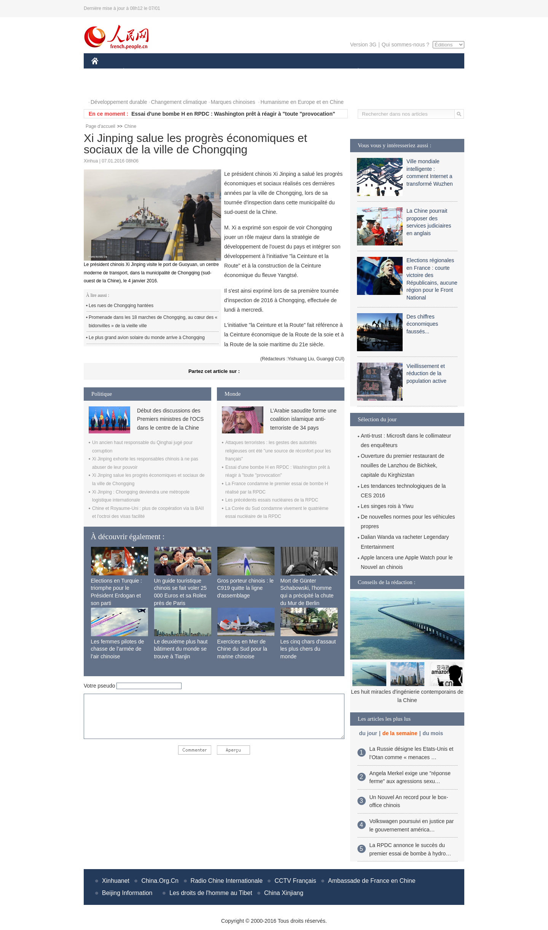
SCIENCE (237, 71)
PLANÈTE (354, 71)
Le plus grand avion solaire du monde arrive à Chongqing (147, 337)
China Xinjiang (283, 893)
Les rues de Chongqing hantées (121, 305)
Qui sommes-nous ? (405, 44)
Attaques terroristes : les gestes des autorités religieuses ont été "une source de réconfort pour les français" (278, 451)
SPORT (384, 71)
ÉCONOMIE (137, 71)
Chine (130, 126)
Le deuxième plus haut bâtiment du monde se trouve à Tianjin (181, 649)
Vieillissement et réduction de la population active (426, 373)
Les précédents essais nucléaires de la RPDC (271, 500)
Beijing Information (127, 893)
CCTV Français (295, 880)
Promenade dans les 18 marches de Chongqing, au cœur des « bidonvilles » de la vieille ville (153, 321)
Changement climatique (179, 102)
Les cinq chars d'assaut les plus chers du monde (308, 649)
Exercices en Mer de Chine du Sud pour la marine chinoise (242, 649)
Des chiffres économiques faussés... (422, 324)
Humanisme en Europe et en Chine (302, 102)
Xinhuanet (115, 880)
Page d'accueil (100, 126)
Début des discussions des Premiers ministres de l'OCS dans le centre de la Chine (170, 419)
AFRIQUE (204, 71)
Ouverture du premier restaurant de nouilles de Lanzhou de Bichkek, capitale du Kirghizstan (402, 465)
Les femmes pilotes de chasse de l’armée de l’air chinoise (117, 649)
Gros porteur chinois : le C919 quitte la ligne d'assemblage (245, 588)
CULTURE (271, 71)
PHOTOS (107, 87)
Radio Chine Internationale (227, 880)
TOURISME (417, 71)
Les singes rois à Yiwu (387, 506)
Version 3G (363, 44)
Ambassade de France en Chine (371, 880)
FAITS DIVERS (313, 71)
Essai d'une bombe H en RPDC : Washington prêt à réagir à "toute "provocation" (233, 114)
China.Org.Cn (159, 880)
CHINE (104, 71)
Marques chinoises (233, 102)
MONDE (172, 71)
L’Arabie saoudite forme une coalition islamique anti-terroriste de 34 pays (303, 419)
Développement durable (119, 102)
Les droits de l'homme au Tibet (210, 893)
